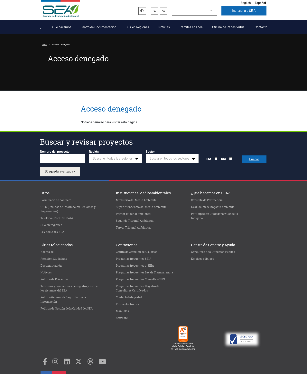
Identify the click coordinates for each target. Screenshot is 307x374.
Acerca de (47, 252)
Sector (150, 151)
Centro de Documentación (98, 27)
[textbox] (114, 158)
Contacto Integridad (129, 297)
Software (122, 318)
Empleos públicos (202, 259)
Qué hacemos (61, 27)
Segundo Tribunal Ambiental (135, 220)
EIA (208, 159)
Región (94, 151)
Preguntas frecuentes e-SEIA (135, 265)
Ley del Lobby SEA (52, 232)
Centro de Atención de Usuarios (136, 252)
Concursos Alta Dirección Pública (213, 252)
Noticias (164, 27)
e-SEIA (244, 11)
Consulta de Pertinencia (207, 200)
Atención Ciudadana (54, 259)
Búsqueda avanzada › (60, 171)
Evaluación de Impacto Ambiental (213, 207)
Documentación (51, 265)
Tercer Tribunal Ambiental (133, 227)
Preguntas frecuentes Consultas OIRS (140, 279)
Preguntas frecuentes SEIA (133, 259)
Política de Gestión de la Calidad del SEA (67, 308)
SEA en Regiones (137, 27)
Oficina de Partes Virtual (228, 27)
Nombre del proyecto (55, 151)
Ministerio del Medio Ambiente (136, 200)
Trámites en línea (191, 27)
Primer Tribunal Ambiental (133, 214)
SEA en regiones (51, 225)
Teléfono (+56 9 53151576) (57, 218)
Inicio (41, 26)
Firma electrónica (128, 304)
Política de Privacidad (55, 279)
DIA (223, 159)
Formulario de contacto (56, 200)
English (246, 3)
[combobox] (115, 158)
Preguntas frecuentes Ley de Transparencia (144, 272)
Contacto (261, 27)
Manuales (122, 311)
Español (260, 3)
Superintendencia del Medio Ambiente (141, 207)
